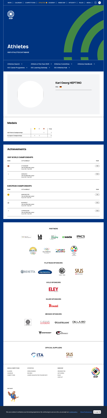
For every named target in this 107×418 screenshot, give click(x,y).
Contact (60, 377)
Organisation (61, 371)
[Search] (95, 2)
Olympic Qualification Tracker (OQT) (37, 375)
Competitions (11, 375)
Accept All (97, 412)
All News (9, 371)
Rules (59, 375)
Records (29, 373)
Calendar (10, 373)
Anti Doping (61, 373)
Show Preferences (86, 412)
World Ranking (31, 371)
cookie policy (73, 412)
